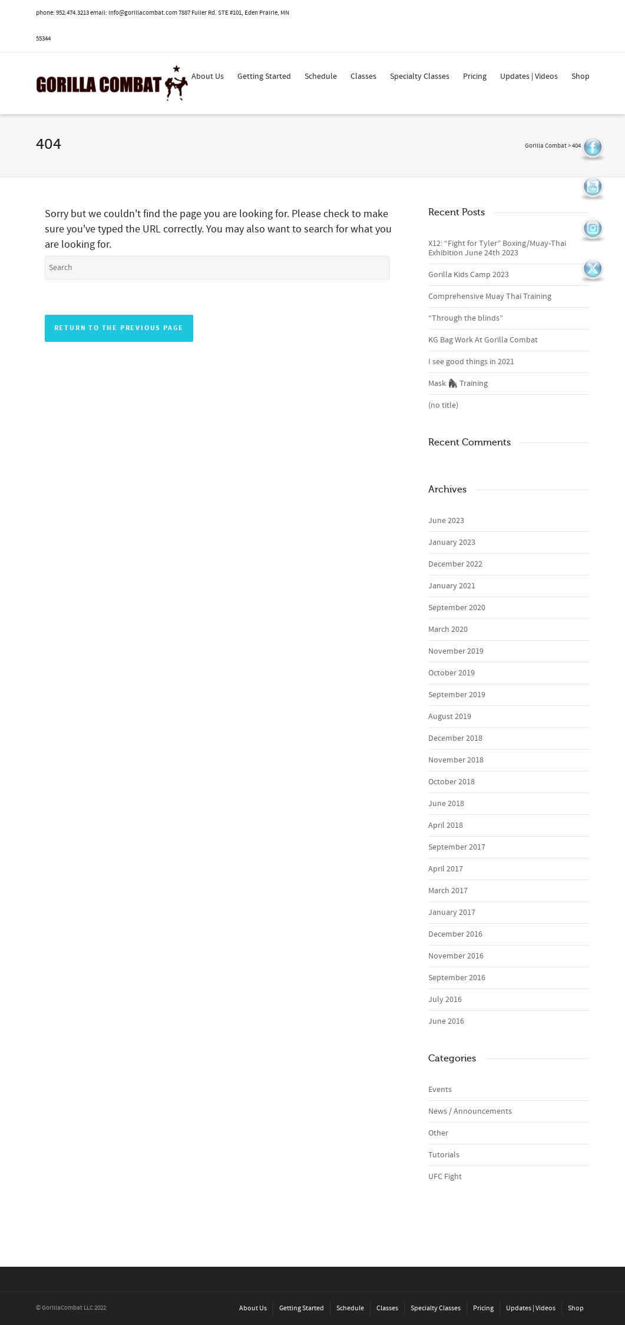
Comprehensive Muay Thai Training (489, 296)
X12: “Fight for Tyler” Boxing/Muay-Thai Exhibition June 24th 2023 (497, 248)
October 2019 (451, 673)
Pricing (475, 76)
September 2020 (456, 607)
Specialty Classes (419, 76)
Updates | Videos (529, 76)
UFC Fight (445, 1176)
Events (440, 1089)
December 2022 (455, 564)
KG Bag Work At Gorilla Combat (483, 340)
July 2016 (445, 999)
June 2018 (446, 803)
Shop (580, 76)
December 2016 (455, 934)
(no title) (443, 405)
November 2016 (456, 956)
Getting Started (264, 76)
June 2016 (446, 1021)
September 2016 (456, 978)
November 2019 (456, 651)
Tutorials (443, 1155)
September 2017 (456, 847)
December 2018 (455, 738)
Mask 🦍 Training (458, 383)
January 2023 (451, 542)
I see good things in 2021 (471, 362)
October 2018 (451, 782)
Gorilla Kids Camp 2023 (468, 274)
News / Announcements (470, 1111)
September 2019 (456, 695)
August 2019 (449, 716)
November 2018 (456, 760)
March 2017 (448, 890)
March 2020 (448, 629)
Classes (363, 76)
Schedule (321, 76)
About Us (207, 76)
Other (438, 1133)
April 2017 (445, 869)
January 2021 (451, 586)
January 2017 (451, 912)
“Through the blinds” (465, 318)
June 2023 (446, 520)
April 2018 (445, 825)
